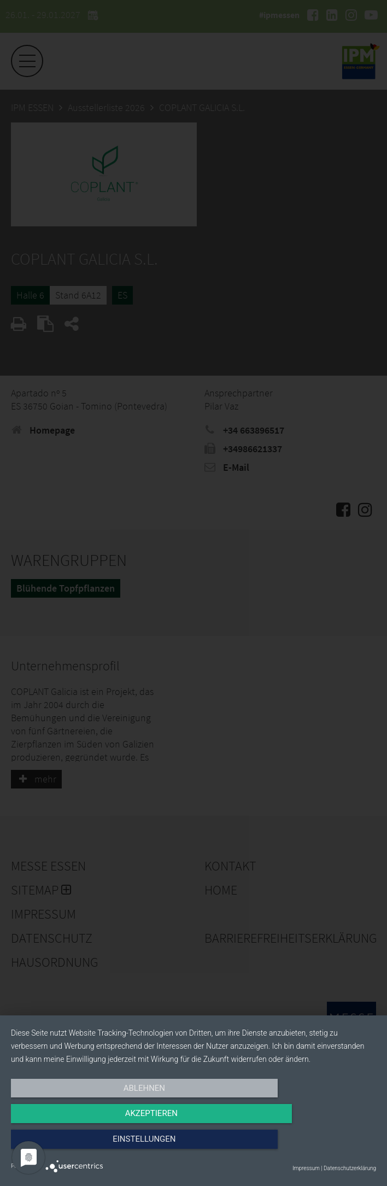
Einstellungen (321, 1146)
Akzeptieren (193, 1146)
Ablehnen (65, 1146)
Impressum (306, 1168)
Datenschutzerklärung (350, 1168)
